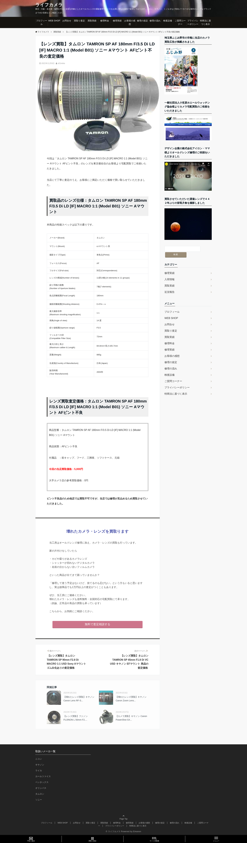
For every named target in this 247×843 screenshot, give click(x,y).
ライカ (38, 770)
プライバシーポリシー (192, 22)
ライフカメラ (50, 5)
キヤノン (39, 764)
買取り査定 (79, 20)
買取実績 (92, 20)
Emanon (137, 831)
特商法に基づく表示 (205, 22)
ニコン (38, 759)
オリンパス (40, 788)
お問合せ (66, 20)
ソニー (38, 799)
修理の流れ (155, 20)
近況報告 (169, 286)
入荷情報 (169, 273)
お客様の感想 (129, 22)
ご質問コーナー (180, 22)
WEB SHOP (54, 20)
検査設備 (167, 20)
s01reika (61, 63)
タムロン (39, 794)
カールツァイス (43, 776)
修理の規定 (142, 20)
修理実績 (117, 20)
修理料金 (104, 20)
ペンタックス (42, 782)
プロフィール (41, 22)
